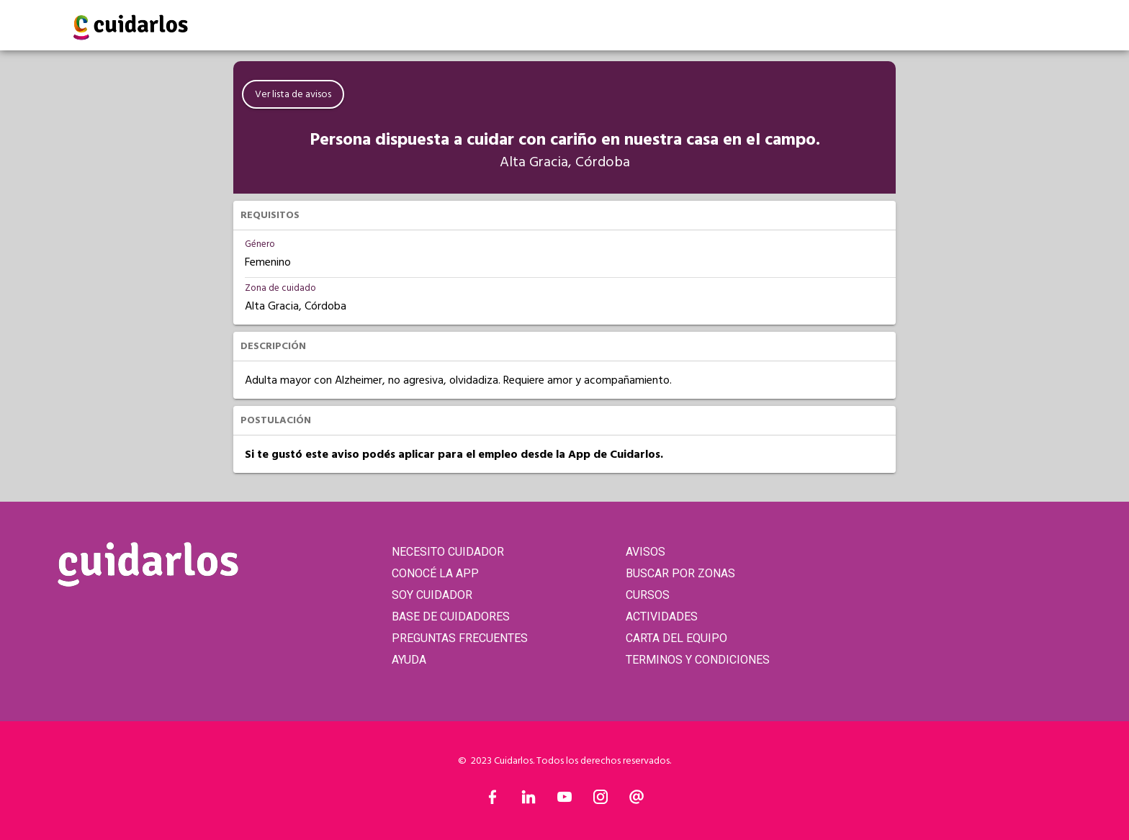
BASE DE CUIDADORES (451, 616)
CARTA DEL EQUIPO (676, 638)
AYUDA (409, 660)
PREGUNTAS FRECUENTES (460, 638)
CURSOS (648, 595)
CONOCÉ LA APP (435, 573)
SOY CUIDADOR (432, 595)
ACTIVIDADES (662, 616)
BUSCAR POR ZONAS (680, 573)
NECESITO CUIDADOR (448, 552)
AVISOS (645, 552)
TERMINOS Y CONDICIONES (698, 660)
